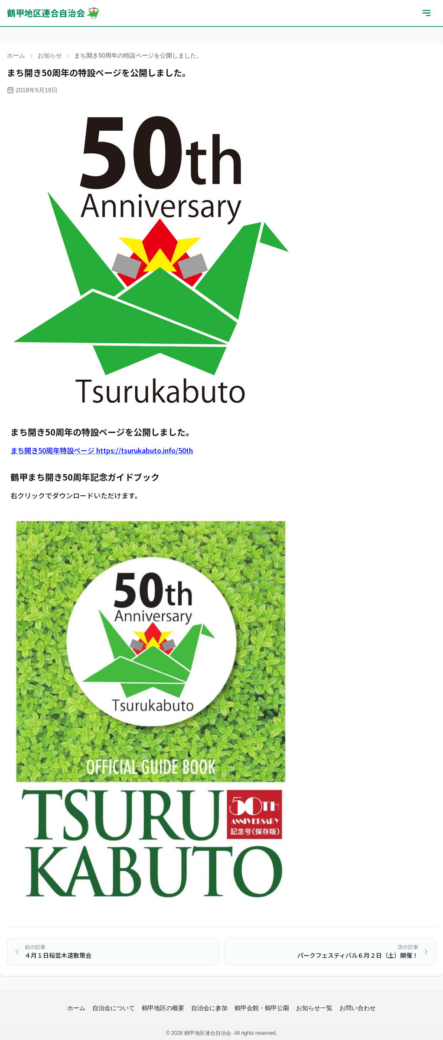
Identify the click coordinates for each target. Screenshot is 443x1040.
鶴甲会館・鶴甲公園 (262, 1007)
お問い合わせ (357, 1007)
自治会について (113, 1007)
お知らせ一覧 (314, 1007)
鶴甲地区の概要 (163, 1007)
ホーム (16, 55)
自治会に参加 (209, 1007)
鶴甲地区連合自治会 (54, 13)
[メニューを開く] (426, 13)
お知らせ (50, 55)
